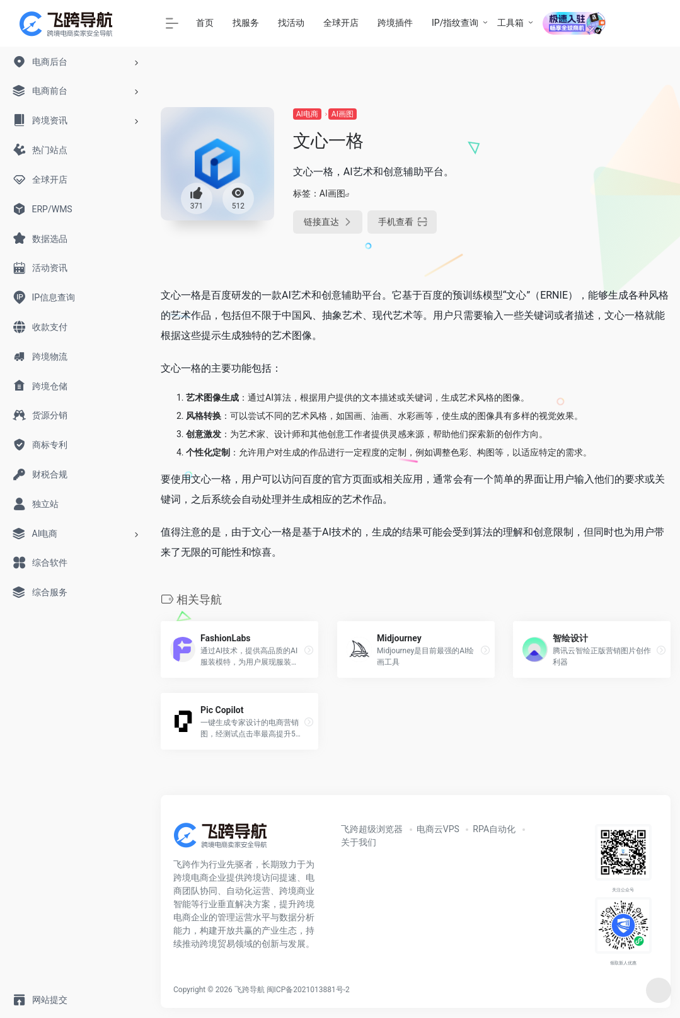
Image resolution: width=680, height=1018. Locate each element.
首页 (205, 23)
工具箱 (510, 23)
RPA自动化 (494, 829)
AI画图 (342, 114)
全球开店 (341, 23)
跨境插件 (395, 23)
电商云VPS (438, 829)
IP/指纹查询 (455, 23)
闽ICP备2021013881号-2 (308, 989)
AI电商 (307, 114)
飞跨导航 (249, 989)
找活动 (291, 23)
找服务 (246, 23)
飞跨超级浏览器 (372, 829)
